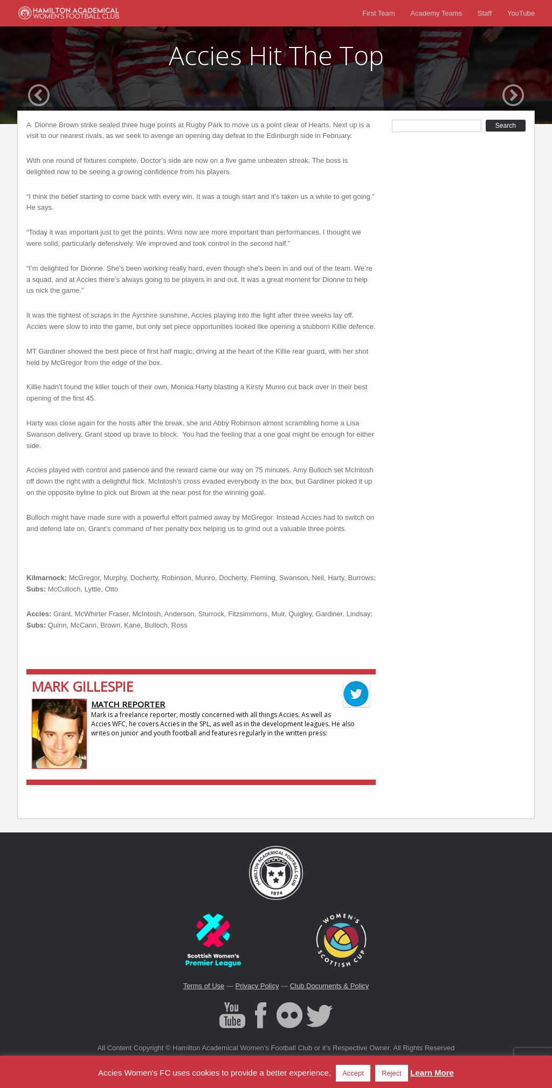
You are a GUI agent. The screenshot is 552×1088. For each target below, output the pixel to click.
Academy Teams (436, 13)
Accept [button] (353, 1073)
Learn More (432, 1072)
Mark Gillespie (83, 686)
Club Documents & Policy (329, 986)
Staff (485, 13)
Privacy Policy (257, 986)
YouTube (521, 13)
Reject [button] (392, 1073)
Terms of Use (204, 986)
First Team (378, 13)
